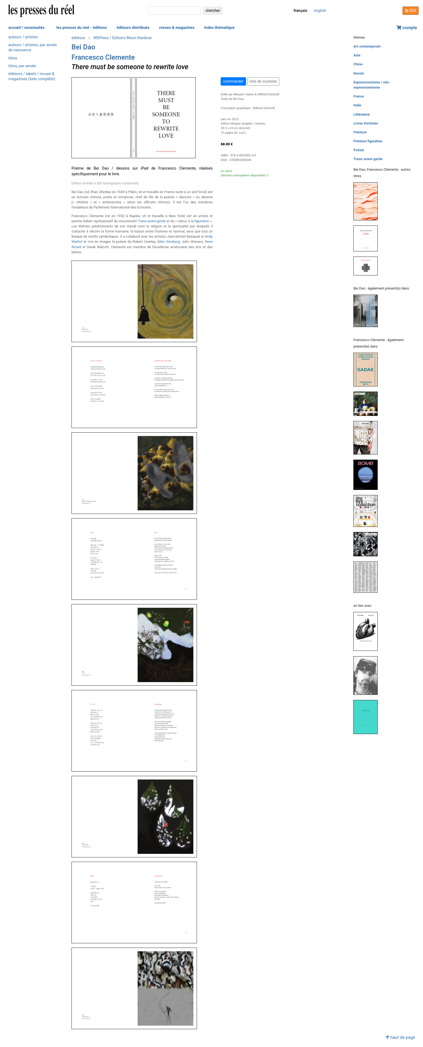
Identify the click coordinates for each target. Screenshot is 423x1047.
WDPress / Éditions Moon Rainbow (122, 38)
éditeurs (78, 38)
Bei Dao (83, 47)
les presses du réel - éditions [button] (81, 27)
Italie (357, 105)
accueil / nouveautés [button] (26, 27)
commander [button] (233, 81)
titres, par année (22, 66)
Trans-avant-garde (152, 221)
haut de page (400, 1037)
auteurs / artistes (23, 37)
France (358, 96)
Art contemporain (367, 46)
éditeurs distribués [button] (133, 27)
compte (407, 27)
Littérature (361, 114)
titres (12, 58)
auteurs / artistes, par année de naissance (32, 47)
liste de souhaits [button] (263, 81)
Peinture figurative (367, 141)
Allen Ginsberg (168, 242)
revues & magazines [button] (177, 27)
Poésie (358, 150)
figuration (202, 221)
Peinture (360, 132)
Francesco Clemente (103, 57)
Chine (357, 64)
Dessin (358, 73)
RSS (410, 10)
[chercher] (174, 10)
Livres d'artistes (365, 123)
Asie (356, 55)
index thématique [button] (219, 27)
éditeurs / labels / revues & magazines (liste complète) (31, 76)
